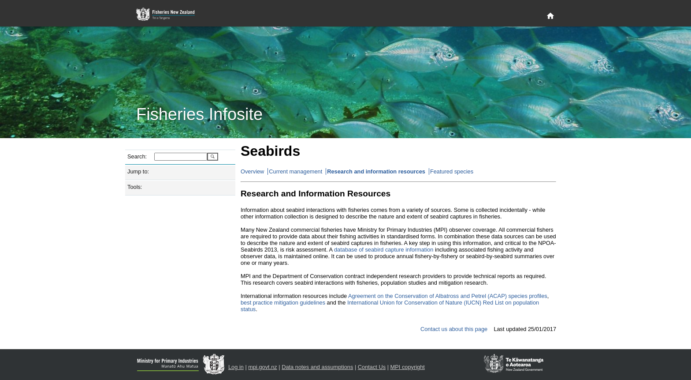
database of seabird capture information (384, 249)
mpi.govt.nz (262, 367)
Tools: (134, 187)
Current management (295, 171)
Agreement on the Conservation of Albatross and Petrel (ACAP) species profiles (447, 296)
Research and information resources (376, 171)
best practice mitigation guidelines (283, 302)
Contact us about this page (453, 329)
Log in (236, 367)
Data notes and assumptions (317, 367)
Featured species (451, 171)
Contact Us (372, 367)
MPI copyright (407, 367)
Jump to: (138, 171)
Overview (252, 171)
